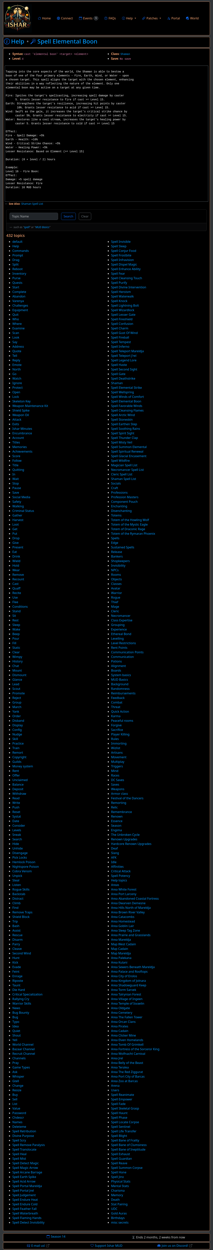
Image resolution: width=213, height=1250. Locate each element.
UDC (114, 1209)
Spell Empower (121, 1099)
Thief (114, 602)
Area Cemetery (121, 1012)
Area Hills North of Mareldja (131, 908)
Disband (18, 721)
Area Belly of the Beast (127, 1063)
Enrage (17, 976)
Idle (113, 862)
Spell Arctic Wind (123, 415)
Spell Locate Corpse (125, 1122)
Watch (16, 378)
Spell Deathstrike (123, 378)
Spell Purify (119, 283)
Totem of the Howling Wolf (130, 520)
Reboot (17, 269)
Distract (17, 898)
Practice (18, 743)
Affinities (117, 867)
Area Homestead (123, 921)
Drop (16, 538)
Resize (16, 1090)
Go (14, 374)
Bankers (117, 556)
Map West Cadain (123, 944)
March (16, 707)
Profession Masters (125, 497)
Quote (16, 351)
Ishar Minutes (22, 429)
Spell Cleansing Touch (126, 278)
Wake (16, 629)
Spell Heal (19, 1154)
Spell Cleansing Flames (127, 410)
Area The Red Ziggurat (127, 1072)
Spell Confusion (122, 324)
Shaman (125, 54)
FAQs (110, 18)
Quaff (16, 588)
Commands (20, 251)
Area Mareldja (121, 940)
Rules (115, 739)
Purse (16, 278)
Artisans (117, 752)
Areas (115, 885)
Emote (17, 365)
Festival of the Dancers (127, 798)
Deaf (114, 848)
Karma (115, 716)
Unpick (17, 876)
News (16, 1008)
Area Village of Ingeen (127, 999)
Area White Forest (123, 889)
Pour (15, 638)
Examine (18, 328)
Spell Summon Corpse (127, 1168)
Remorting (118, 803)
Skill (15, 739)
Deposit (17, 789)
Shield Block (21, 917)
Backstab (18, 894)
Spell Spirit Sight (122, 433)
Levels (16, 830)
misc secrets (120, 1222)
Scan (15, 333)
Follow (17, 460)
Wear (16, 570)
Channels (19, 1058)
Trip (15, 921)
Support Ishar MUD (106, 1246)
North (16, 369)
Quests (17, 283)
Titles (16, 442)
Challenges (20, 305)
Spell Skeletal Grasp (125, 1108)
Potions (116, 661)
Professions (119, 492)
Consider (18, 825)
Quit (15, 314)
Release (116, 552)
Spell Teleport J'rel (123, 356)
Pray (15, 1063)
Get (14, 529)
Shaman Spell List (32, 203)
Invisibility (118, 565)
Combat (116, 702)
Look (15, 337)
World (192, 18)
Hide (15, 844)
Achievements (22, 451)
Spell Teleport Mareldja (127, 351)
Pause (16, 488)
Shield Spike (21, 410)
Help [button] (127, 18)
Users (115, 1090)
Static (16, 648)
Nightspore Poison (25, 867)
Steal (15, 880)
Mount (17, 670)
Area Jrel (117, 1058)
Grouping (118, 625)
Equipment (20, 310)
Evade (16, 967)
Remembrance (121, 812)
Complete (19, 292)
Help (15, 246)
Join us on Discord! (174, 1246)
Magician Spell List (124, 465)
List (14, 1104)
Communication (122, 657)
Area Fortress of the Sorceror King (135, 1049)
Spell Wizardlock (122, 310)
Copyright (19, 757)
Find (15, 908)
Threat (115, 707)
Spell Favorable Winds (126, 406)
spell (26, 227)
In (13, 474)
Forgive (116, 725)
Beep (16, 634)
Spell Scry (19, 1140)
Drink (16, 556)
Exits (15, 424)
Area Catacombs (122, 917)
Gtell (15, 1081)
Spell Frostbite (121, 255)
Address (18, 346)
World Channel (23, 1044)
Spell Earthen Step (124, 424)
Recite (16, 593)
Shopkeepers (120, 561)
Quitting (18, 470)
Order (16, 716)
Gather (17, 515)
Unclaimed (20, 780)
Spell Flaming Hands (26, 1218)
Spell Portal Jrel (23, 1190)
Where (17, 324)
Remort (17, 752)
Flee (15, 602)
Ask (14, 1072)
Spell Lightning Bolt (125, 305)
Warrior (116, 593)
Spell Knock (119, 301)
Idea (15, 1026)
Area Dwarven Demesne (128, 903)
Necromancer (121, 616)
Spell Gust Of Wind (124, 333)
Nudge (17, 734)
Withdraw (19, 794)
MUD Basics (42, 227)
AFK (113, 857)
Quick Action (120, 711)
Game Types (21, 1067)
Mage (115, 606)
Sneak (16, 835)
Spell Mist (19, 1158)
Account (18, 438)
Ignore (17, 383)
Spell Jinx (117, 1177)
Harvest (17, 520)
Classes (116, 584)
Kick (15, 962)
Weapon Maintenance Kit (30, 406)
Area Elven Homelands (127, 1040)
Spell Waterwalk (122, 296)
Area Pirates (119, 1026)
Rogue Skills (21, 889)
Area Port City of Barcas (128, 1076)
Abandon (18, 296)
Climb (16, 903)
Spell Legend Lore (124, 360)
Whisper (18, 1076)
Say (14, 342)
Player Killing (120, 734)
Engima (116, 830)
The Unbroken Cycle (125, 835)
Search (68, 216)
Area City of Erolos (124, 976)
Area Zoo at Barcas (124, 1081)
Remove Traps (22, 912)
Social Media (21, 497)
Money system (22, 766)
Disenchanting (121, 511)
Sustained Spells (122, 547)
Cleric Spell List (121, 474)
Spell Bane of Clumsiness (129, 1145)
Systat (16, 816)
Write (16, 803)
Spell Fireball (120, 337)
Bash (15, 926)
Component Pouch (124, 502)
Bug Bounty (20, 1012)
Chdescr (18, 1117)
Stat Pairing (119, 1204)
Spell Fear (118, 273)
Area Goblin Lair (122, 926)
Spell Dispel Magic (124, 264)
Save (15, 492)
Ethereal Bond (121, 634)
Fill (14, 643)
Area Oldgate (120, 1008)
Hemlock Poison (23, 862)
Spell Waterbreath (25, 1213)
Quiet (16, 1031)
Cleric (115, 611)
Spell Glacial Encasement (129, 456)
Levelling (117, 638)
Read (16, 798)
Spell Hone (119, 1172)
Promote (18, 693)
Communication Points (127, 652)
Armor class (119, 794)
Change (17, 1085)
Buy (15, 1095)
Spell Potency (120, 876)
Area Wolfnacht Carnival (128, 1054)
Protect (17, 387)
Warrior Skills (21, 1003)
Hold (15, 565)
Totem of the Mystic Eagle (129, 524)
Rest (15, 620)
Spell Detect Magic (25, 1163)
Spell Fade (118, 1104)
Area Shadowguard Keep (128, 985)
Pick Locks (19, 857)
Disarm (17, 940)
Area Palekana (121, 958)
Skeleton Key (21, 401)
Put (14, 533)
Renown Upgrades (124, 839)
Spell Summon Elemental (129, 447)
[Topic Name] (34, 216)
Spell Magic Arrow (25, 1168)
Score (16, 456)
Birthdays (118, 1218)
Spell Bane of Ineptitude (128, 1149)
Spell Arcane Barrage (27, 1172)
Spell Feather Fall (24, 1209)
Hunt (15, 958)
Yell (14, 1040)
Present (17, 547)
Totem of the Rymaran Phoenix (133, 533)
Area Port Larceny (123, 894)
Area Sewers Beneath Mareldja (133, 967)
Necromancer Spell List (127, 470)
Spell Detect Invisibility (28, 1222)
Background (119, 684)
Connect (65, 18)
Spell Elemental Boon (126, 401)
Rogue (115, 597)
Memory (117, 1195)
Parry (16, 944)
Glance (17, 679)
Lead (15, 684)
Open (16, 392)
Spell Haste (119, 365)
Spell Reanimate (122, 1095)
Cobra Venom (22, 871)
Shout (16, 1035)
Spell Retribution (24, 1131)
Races (115, 775)
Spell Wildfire (120, 460)
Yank (15, 711)
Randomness (120, 689)
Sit (14, 616)
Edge (114, 543)
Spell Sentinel (120, 1127)
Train (15, 748)
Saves (115, 784)
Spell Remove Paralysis (28, 1145)
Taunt (16, 985)
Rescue (17, 935)
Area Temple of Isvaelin (127, 1003)
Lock (15, 397)
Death (115, 1200)
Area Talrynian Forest (126, 994)
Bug (15, 1017)
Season (116, 825)
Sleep (16, 625)
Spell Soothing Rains (125, 429)
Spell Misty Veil (121, 442)
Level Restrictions (123, 643)
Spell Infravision (122, 260)
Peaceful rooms (122, 721)
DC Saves (117, 780)
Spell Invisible (121, 242)
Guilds (16, 762)
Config (17, 730)
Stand (16, 611)
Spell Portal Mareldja (27, 1186)
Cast (15, 584)
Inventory (19, 273)
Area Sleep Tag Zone (125, 930)
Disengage (20, 853)
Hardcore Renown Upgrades (131, 844)
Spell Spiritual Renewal (127, 451)
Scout (16, 689)
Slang (115, 853)
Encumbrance (22, 433)
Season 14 (56, 1236)
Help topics (119, 880)
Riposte (17, 981)
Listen (16, 885)
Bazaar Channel (23, 1049)
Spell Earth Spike (24, 1177)
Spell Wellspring (122, 392)
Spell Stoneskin (122, 419)
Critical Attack (121, 871)
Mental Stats (120, 1186)
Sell (14, 1099)
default (17, 242)
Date (15, 821)
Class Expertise (121, 620)
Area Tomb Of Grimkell (127, 1044)
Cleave (17, 949)
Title (15, 465)
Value (16, 1108)
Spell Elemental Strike (126, 387)
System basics (121, 675)
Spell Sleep (119, 246)
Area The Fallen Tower (127, 1017)
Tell (14, 356)
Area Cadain (119, 1031)
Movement (119, 757)
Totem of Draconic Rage (128, 529)
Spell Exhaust (120, 1154)
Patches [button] (150, 18)
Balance (18, 784)
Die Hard (18, 990)
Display (17, 725)
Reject (16, 698)
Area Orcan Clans (123, 1022)
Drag (15, 260)
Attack (16, 419)
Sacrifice (117, 730)
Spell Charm (119, 328)
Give (15, 543)
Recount (18, 579)
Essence (117, 821)
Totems (116, 515)
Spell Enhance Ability (126, 269)
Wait (15, 479)
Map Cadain (119, 949)
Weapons (117, 789)
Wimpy (17, 657)
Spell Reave (119, 1163)
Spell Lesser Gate (123, 314)
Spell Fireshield (121, 319)
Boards (116, 670)
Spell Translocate (24, 1149)
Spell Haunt (119, 1113)
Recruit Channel (23, 1054)
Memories (19, 447)
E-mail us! (38, 1246)
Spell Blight (119, 1136)
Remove (18, 575)
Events (88, 18)
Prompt (17, 255)
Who (15, 319)
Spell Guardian (121, 1158)
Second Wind (21, 953)
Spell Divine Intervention (128, 287)
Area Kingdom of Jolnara (128, 981)
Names (17, 1122)
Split (15, 264)
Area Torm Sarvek (123, 990)
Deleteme (19, 1127)
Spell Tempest (121, 342)
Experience (119, 629)
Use (15, 597)
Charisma (118, 1190)
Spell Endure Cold (24, 1204)
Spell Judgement (24, 1195)
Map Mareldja (121, 953)
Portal (173, 18)
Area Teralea (120, 1067)
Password (19, 1113)
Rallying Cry (20, 999)
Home (44, 18)
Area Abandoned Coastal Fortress (135, 898)
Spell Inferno (120, 346)
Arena (115, 1085)
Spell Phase (119, 1117)
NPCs (115, 570)
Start (15, 287)
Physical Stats (120, 1181)
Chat (15, 666)
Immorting (119, 743)
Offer (16, 775)
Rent (15, 771)
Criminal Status (23, 511)
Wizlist (115, 748)
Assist (16, 930)
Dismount (19, 675)
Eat (14, 552)
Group (16, 702)
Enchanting (119, 506)
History (17, 661)
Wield (16, 561)
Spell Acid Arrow (23, 1181)
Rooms (116, 575)
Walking (18, 506)
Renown (117, 816)
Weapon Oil (20, 415)
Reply (16, 360)
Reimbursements (123, 693)
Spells (115, 538)
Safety (16, 502)
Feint (15, 971)
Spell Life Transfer (123, 1131)
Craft (114, 488)
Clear (85, 216)
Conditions (20, 606)
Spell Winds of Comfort (127, 397)
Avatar (115, 588)
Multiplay (117, 762)
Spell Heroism (121, 292)
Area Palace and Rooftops (129, 971)
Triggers (117, 766)
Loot (15, 524)
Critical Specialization (27, 994)
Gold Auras (119, 1213)
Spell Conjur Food (123, 251)
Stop (15, 483)
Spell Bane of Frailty (125, 1140)
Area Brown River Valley (128, 912)
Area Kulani (119, 962)
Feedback (118, 698)
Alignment (118, 666)
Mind (114, 771)
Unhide (17, 848)
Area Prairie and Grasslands (131, 935)
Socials (116, 483)
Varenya (18, 301)
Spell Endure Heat (25, 1200)
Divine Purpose (23, 1136)
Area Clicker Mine (123, 1035)
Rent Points (119, 648)
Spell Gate (118, 374)
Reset (16, 812)
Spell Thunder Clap (124, 438)
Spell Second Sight (124, 369)
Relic (114, 807)
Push (15, 807)
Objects (116, 579)
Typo (15, 1022)
